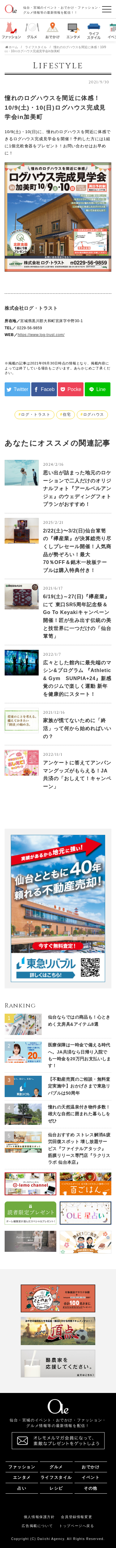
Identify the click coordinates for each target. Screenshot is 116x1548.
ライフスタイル (56, 1477)
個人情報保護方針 (39, 1517)
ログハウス (93, 414)
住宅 (67, 414)
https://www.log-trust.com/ (41, 335)
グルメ (56, 1467)
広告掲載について (37, 1526)
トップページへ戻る (76, 1526)
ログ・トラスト (35, 414)
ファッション (21, 1467)
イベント (91, 1477)
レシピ (56, 1488)
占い (21, 1488)
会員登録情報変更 (76, 1517)
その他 (90, 1488)
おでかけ (91, 1467)
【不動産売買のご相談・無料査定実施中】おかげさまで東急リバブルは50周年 (79, 1086)
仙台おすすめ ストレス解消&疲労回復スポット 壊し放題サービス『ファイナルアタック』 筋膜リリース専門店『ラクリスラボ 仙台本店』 (79, 1148)
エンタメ (22, 1477)
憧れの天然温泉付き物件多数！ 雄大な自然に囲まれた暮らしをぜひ (79, 1113)
